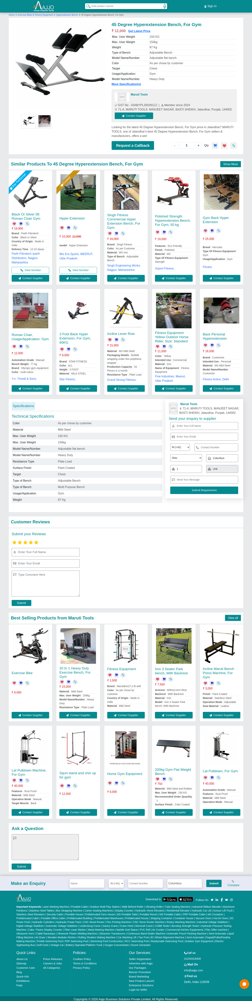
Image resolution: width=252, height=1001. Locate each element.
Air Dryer (40, 935)
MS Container (215, 912)
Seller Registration (140, 957)
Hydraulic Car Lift (201, 909)
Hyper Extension (72, 217)
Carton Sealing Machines (98, 909)
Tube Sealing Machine (177, 905)
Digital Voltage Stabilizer (30, 924)
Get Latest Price (139, 29)
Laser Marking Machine (56, 905)
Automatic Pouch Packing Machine (186, 932)
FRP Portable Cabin (194, 912)
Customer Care (25, 966)
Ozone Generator (141, 943)
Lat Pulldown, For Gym (220, 769)
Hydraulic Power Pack (68, 920)
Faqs (19, 983)
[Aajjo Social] (212, 897)
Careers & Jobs (52, 961)
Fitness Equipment (121, 667)
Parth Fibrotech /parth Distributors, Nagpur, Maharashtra (26, 256)
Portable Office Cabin (53, 916)
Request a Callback (132, 144)
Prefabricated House (136, 916)
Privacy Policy (81, 966)
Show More (230, 162)
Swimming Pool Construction (106, 939)
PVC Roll (145, 928)
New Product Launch (141, 979)
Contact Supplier (136, 114)
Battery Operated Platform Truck (84, 943)
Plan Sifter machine (216, 928)
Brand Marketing (139, 975)
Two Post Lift (145, 935)
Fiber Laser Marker (75, 928)
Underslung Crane (90, 924)
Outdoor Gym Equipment (199, 939)
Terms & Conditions (85, 961)
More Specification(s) (126, 82)
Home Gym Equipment (124, 772)
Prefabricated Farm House (100, 912)
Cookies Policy (82, 957)
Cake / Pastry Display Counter (45, 928)
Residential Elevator (178, 909)
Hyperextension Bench (67, 13)
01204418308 (192, 957)
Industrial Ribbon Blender (206, 905)
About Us (22, 957)
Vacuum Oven (204, 916)
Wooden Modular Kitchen (62, 935)
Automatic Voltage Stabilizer (62, 924)
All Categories (51, 966)
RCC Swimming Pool (137, 939)
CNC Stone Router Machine (149, 920)
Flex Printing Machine (118, 920)
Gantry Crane (110, 924)
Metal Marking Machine (101, 928)
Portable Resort (148, 912)
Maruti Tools (139, 92)
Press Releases (52, 957)
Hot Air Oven (221, 916)
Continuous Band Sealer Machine (146, 932)
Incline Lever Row (121, 332)
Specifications (23, 404)
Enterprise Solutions (141, 983)
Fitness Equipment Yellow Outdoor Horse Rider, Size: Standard (171, 335)
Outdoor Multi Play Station (105, 905)
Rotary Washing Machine (181, 920)
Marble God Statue (127, 928)
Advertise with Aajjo (141, 961)
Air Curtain (158, 928)
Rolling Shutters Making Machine (96, 935)
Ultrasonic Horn (25, 932)
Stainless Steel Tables (41, 909)
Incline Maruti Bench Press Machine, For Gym (218, 671)
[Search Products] (86, 5)
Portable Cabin (79, 905)
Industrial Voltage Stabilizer (212, 920)
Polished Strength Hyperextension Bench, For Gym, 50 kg (173, 219)
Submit (21, 601)
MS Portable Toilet (127, 912)
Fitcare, (207, 265)
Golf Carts (42, 943)
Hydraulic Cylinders (43, 920)
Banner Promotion (140, 970)
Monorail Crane (144, 924)
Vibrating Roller (154, 905)
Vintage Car (57, 943)
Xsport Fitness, (164, 266)
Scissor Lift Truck (223, 909)
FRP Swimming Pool (76, 939)
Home (12, 13)
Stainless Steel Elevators (30, 912)
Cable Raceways (45, 932)
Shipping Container (161, 916)
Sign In (210, 5)
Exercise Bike (22, 671)
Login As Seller (138, 988)
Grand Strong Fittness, (122, 378)
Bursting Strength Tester (185, 924)
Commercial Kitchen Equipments (184, 928)
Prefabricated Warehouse (108, 916)
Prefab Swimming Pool (50, 939)
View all (233, 616)
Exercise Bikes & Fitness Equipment (36, 13)
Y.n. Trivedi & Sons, (24, 377)
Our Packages (137, 966)
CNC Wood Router (93, 920)
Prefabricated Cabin (27, 916)
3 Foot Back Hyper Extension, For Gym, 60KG (75, 337)
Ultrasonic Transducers (112, 932)
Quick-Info (22, 975)
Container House (183, 916)
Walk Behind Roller (132, 905)
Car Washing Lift (126, 935)
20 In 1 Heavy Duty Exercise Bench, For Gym (74, 671)
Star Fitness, (67, 377)
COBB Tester (162, 924)
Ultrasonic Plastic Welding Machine (77, 932)
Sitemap (21, 961)
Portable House (74, 912)
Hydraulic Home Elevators (150, 909)
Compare (233, 882)
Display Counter (124, 909)
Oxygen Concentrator (117, 943)
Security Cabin (55, 912)
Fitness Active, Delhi (216, 377)
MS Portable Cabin (170, 912)
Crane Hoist (126, 924)
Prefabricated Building (79, 916)
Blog (19, 970)
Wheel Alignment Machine (169, 935)
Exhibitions (23, 979)
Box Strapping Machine (69, 909)
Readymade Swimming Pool (167, 939)
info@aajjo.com (193, 968)
